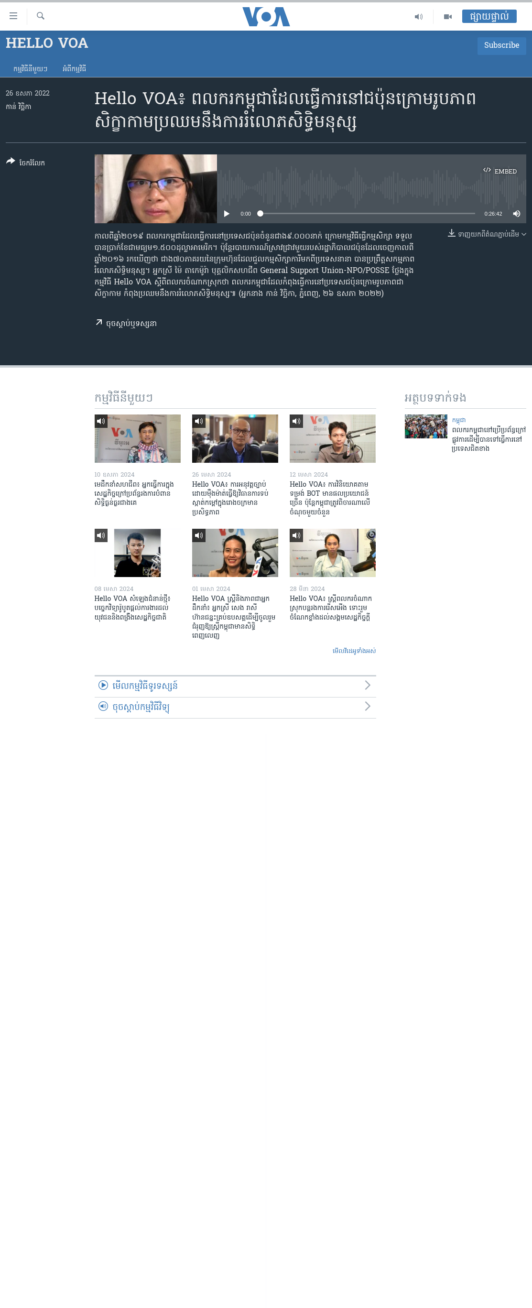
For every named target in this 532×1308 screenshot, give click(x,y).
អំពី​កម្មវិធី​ (74, 70)
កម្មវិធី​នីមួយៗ (30, 70)
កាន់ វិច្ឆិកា (19, 107)
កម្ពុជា (459, 420)
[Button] (25, 164)
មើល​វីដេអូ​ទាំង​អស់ (354, 651)
